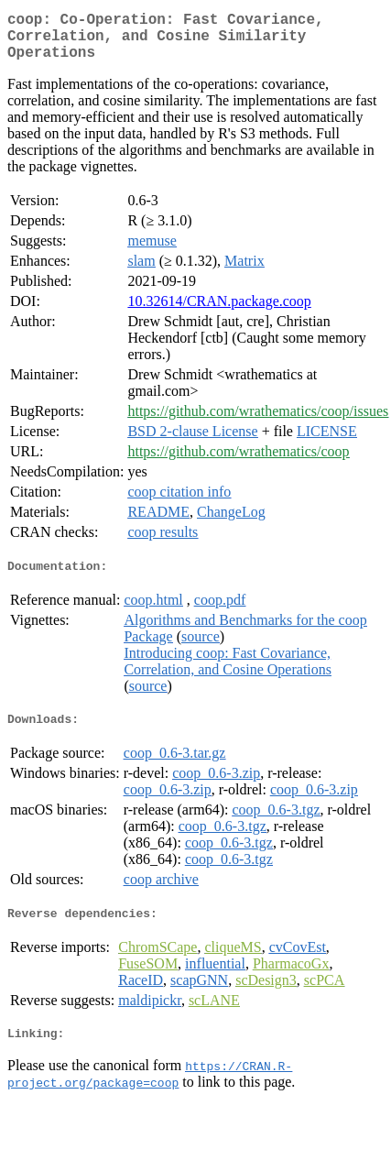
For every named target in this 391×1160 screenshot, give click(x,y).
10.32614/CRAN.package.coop (218, 312)
